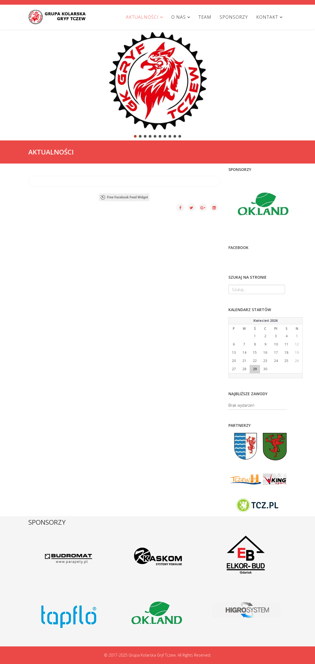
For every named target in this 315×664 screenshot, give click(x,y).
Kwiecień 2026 (265, 320)
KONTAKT (267, 17)
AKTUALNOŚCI (142, 17)
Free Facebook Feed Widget (124, 197)
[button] (8, 80)
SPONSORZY (234, 17)
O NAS (178, 17)
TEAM (204, 17)
